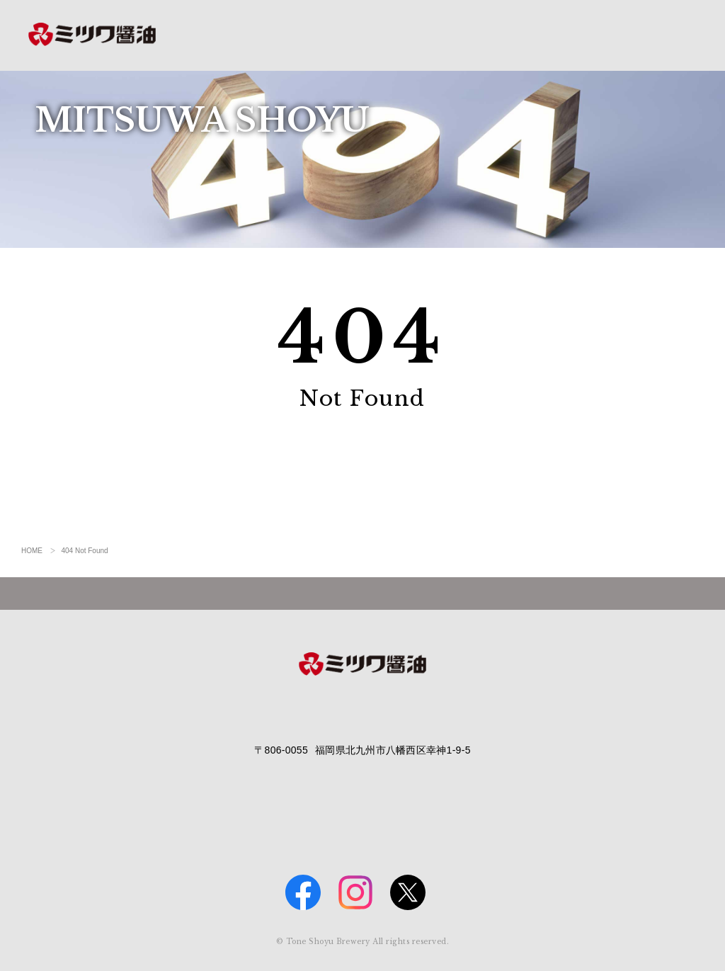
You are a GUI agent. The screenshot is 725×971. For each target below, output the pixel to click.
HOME (31, 551)
